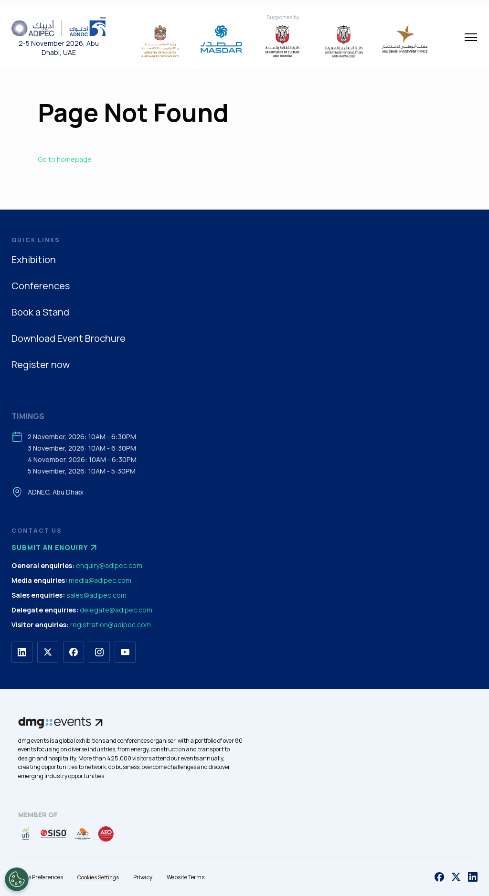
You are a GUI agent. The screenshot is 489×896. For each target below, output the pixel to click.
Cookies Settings (98, 877)
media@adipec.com (100, 580)
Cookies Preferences (37, 877)
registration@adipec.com (110, 624)
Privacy (142, 877)
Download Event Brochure (68, 338)
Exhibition (33, 259)
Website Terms (185, 877)
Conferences (40, 285)
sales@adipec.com (96, 595)
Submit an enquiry (55, 547)
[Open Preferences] (17, 879)
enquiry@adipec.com (109, 565)
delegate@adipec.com (116, 609)
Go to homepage (65, 159)
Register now (40, 364)
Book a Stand (40, 312)
